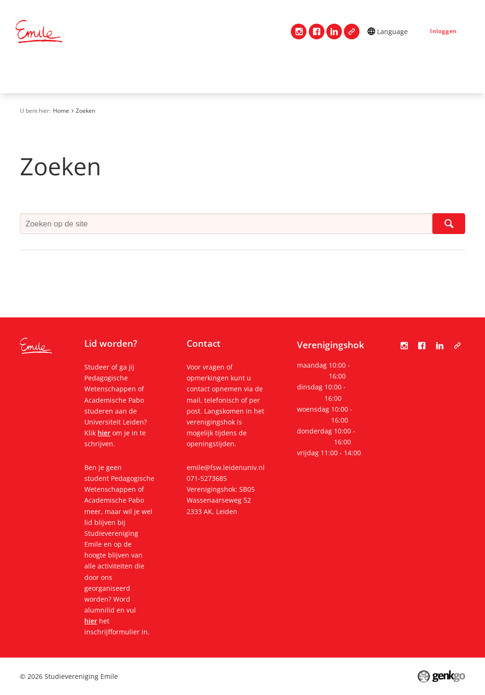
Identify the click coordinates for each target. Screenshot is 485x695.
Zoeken (85, 111)
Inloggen (443, 31)
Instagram (298, 31)
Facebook (316, 31)
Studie (235, 73)
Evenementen (349, 73)
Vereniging (114, 73)
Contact (62, 73)
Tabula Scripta (351, 31)
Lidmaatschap (179, 73)
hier (104, 432)
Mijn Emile (285, 73)
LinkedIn (334, 31)
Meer (407, 74)
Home (27, 74)
